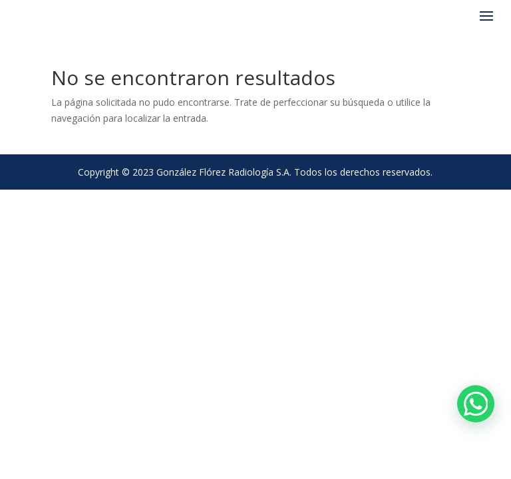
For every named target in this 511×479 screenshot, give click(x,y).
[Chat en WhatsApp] (475, 403)
